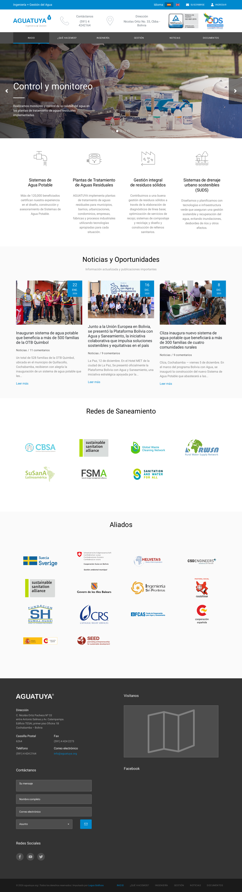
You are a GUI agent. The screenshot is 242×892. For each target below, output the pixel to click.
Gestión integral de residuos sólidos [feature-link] (148, 182)
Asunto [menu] (23, 824)
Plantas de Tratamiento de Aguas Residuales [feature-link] (94, 182)
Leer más (22, 383)
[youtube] (30, 857)
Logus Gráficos (96, 885)
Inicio (31, 38)
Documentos (211, 38)
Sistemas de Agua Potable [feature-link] (40, 182)
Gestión (139, 38)
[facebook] (20, 857)
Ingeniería (103, 38)
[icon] (40, 162)
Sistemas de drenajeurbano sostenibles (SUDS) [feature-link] (201, 185)
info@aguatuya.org (65, 753)
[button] (6, 91)
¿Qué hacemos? (67, 38)
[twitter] (41, 857)
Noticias (175, 38)
